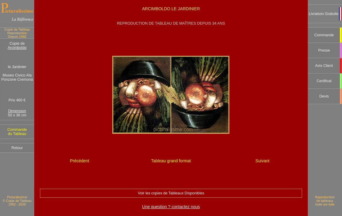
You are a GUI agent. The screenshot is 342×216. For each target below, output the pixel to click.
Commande (324, 35)
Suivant (263, 160)
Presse (324, 50)
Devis (324, 96)
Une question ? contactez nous (171, 206)
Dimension (17, 111)
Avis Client (324, 66)
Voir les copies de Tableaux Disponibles (171, 193)
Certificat (323, 81)
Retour (17, 148)
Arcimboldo (17, 48)
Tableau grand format (171, 160)
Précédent (79, 160)
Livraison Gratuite (323, 14)
